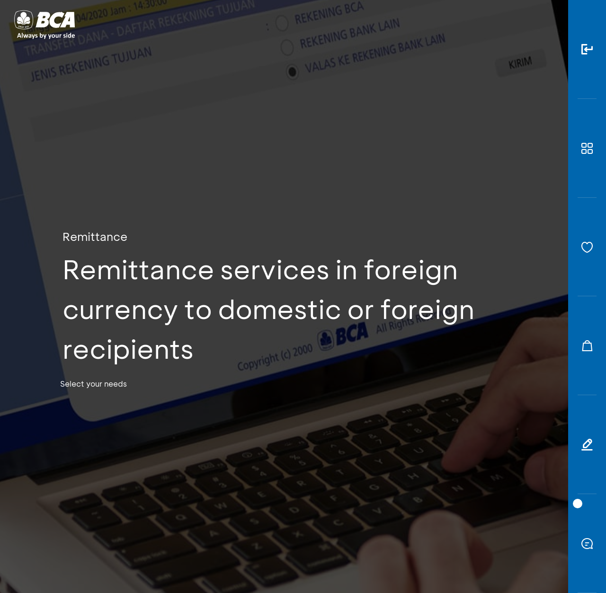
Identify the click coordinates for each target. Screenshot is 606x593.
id (529, 24)
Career (402, 24)
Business (271, 24)
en (545, 24)
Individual (208, 24)
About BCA (338, 24)
